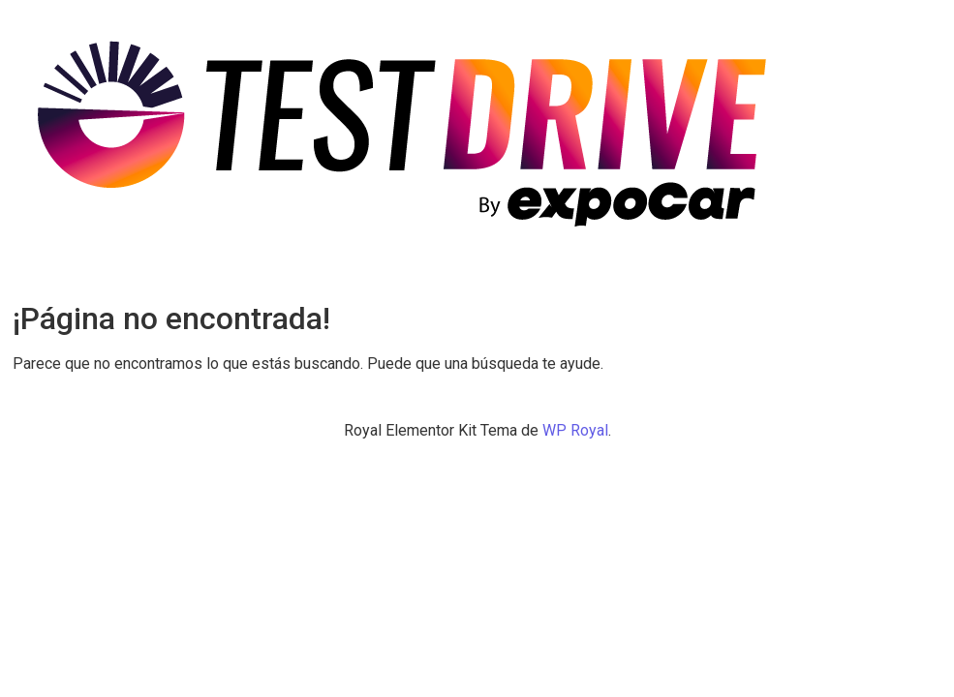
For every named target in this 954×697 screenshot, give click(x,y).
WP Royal (575, 430)
